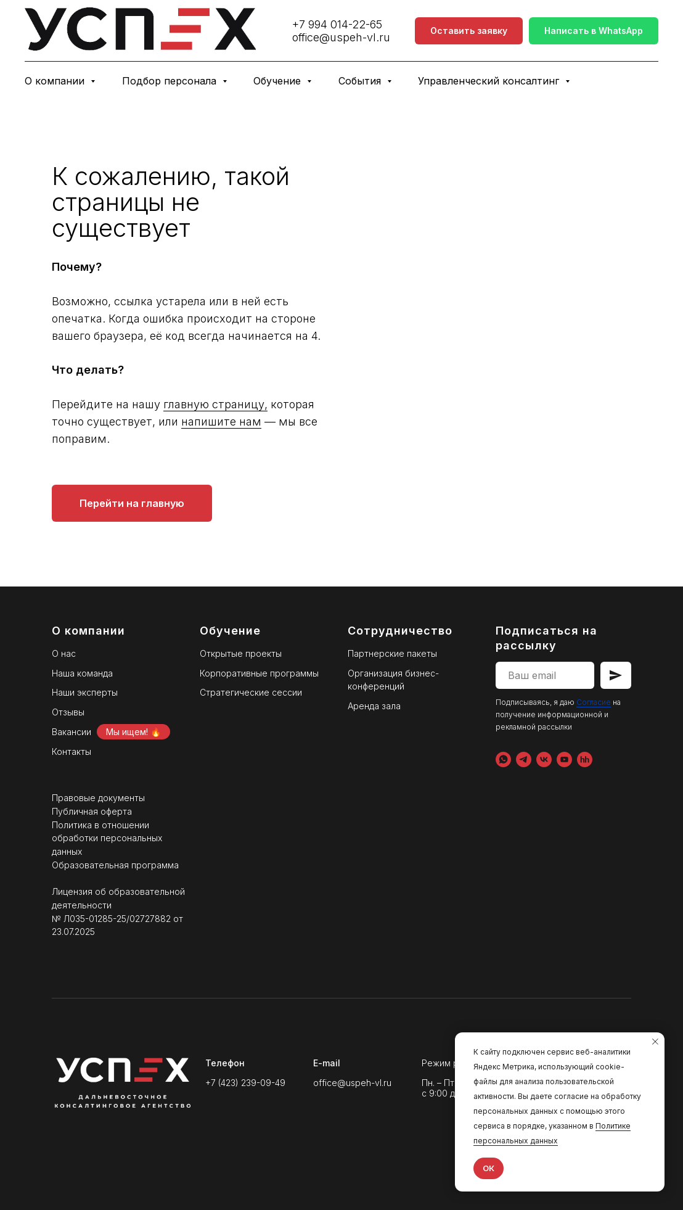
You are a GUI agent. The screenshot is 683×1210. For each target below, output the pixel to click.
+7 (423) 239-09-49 (245, 1082)
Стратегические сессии (251, 692)
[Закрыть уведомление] (655, 1041)
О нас (64, 653)
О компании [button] (56, 81)
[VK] (544, 759)
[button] (469, 31)
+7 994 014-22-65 (337, 24)
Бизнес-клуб (627, 81)
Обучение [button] (278, 81)
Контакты (71, 751)
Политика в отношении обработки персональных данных (107, 838)
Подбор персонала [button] (170, 81)
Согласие (593, 702)
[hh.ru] (584, 759)
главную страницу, (511, 404)
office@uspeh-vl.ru (341, 37)
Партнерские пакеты (392, 653)
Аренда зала (374, 706)
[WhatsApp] (503, 759)
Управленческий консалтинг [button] (490, 81)
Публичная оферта (92, 811)
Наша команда (82, 673)
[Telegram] (523, 759)
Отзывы (68, 712)
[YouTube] (564, 759)
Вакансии (71, 731)
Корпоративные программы (259, 673)
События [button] (361, 81)
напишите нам (517, 421)
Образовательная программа (115, 865)
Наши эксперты (85, 692)
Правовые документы (98, 797)
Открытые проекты (241, 653)
